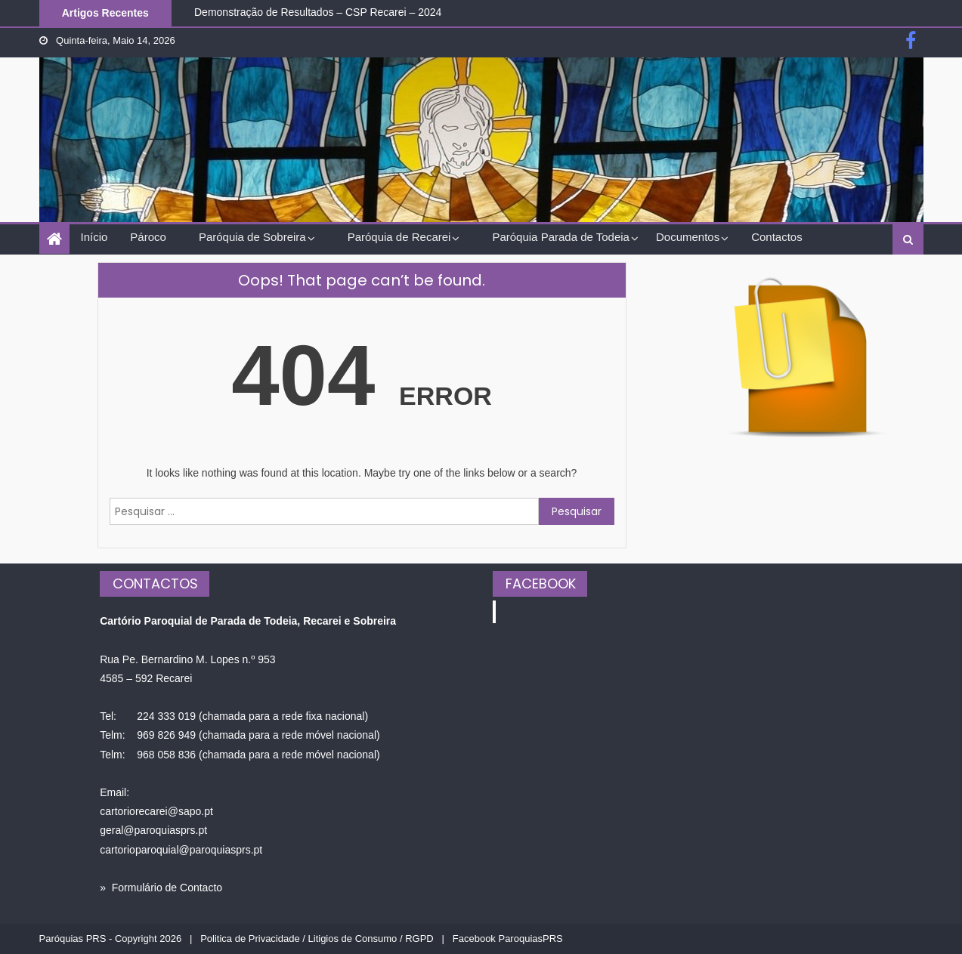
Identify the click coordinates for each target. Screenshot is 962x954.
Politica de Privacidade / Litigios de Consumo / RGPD (317, 938)
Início (94, 236)
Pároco (148, 236)
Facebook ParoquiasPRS (508, 938)
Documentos (687, 236)
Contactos (777, 236)
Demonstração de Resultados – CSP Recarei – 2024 (317, 12)
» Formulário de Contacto (161, 887)
